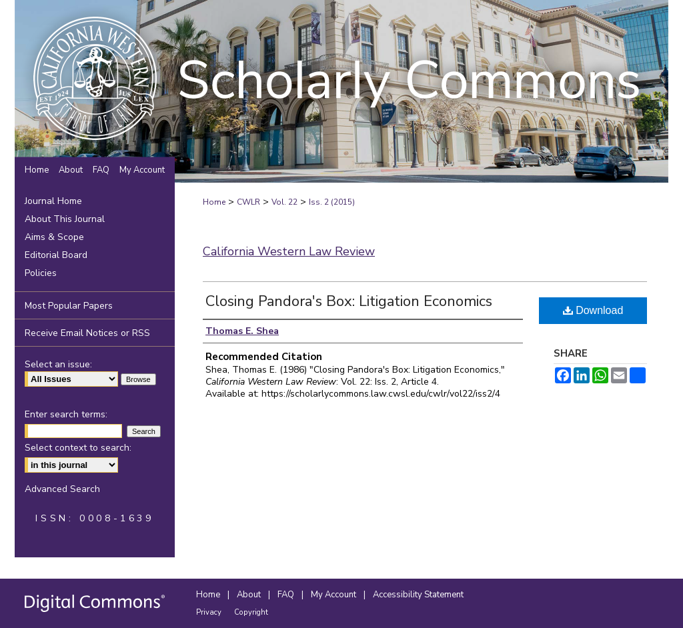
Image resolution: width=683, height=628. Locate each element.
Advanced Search (62, 489)
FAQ (286, 595)
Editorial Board (56, 255)
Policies (41, 273)
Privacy (209, 612)
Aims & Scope (54, 237)
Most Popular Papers (69, 305)
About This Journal (65, 219)
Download (593, 310)
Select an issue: (58, 364)
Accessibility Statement (418, 595)
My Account (334, 595)
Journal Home (53, 201)
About (250, 595)
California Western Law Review (289, 251)
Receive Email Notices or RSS (87, 333)
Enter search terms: (66, 414)
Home (214, 202)
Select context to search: (78, 447)
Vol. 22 (284, 202)
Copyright (251, 612)
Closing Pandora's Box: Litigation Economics (348, 301)
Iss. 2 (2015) (332, 202)
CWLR (248, 202)
